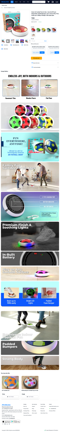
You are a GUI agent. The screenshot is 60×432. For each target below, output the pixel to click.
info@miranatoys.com (8, 415)
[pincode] (39, 41)
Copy (42, 52)
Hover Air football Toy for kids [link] (9, 7)
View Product (10, 396)
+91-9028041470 (12, 418)
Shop (2, 7)
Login (56, 2)
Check (45, 40)
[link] (2, 7)
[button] (33, 30)
